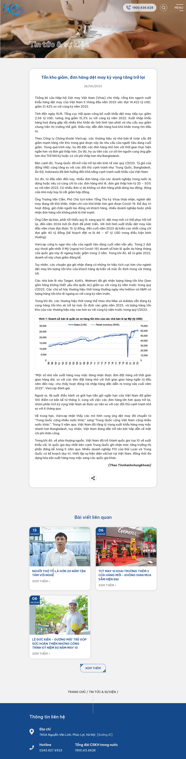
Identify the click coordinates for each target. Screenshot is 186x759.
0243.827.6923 (50, 750)
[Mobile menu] (179, 7)
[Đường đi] (104, 735)
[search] (163, 7)
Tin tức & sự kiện (102, 692)
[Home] (14, 9)
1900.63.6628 (85, 750)
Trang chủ (77, 692)
